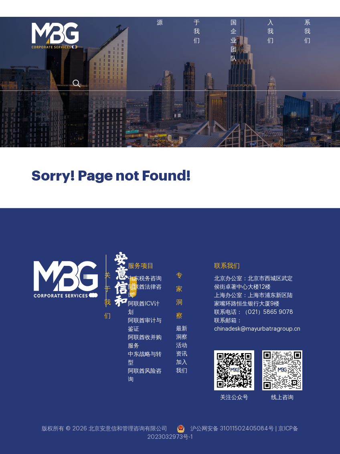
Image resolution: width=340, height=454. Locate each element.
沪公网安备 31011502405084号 (232, 429)
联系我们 (227, 266)
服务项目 (141, 266)
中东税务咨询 (145, 278)
